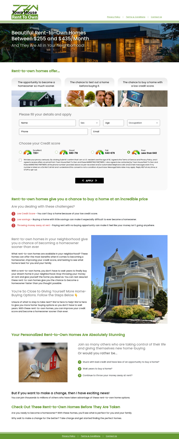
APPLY (89, 180)
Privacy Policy (113, 17)
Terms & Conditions (135, 17)
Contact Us (156, 17)
